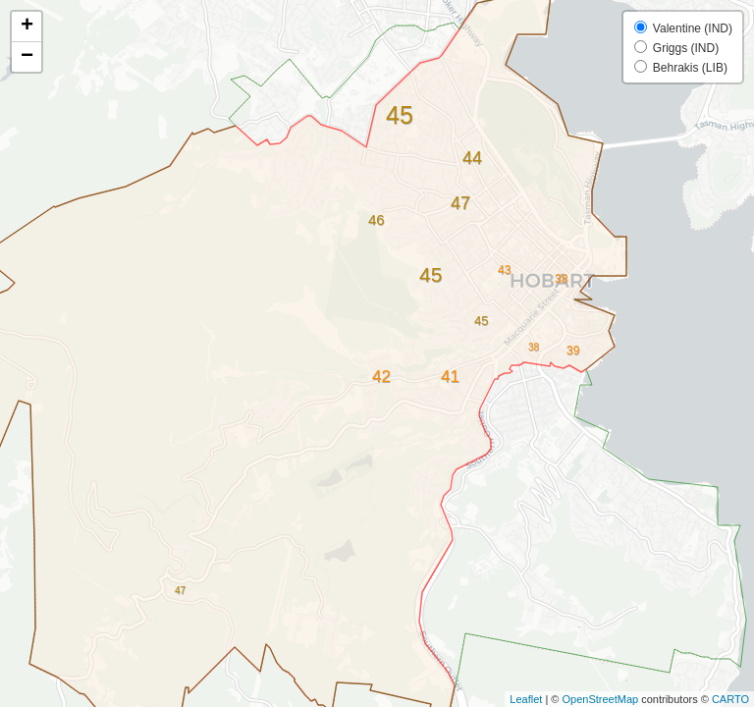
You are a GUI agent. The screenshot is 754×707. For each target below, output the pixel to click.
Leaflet (526, 699)
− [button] (27, 57)
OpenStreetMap (600, 699)
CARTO (730, 699)
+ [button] (27, 26)
